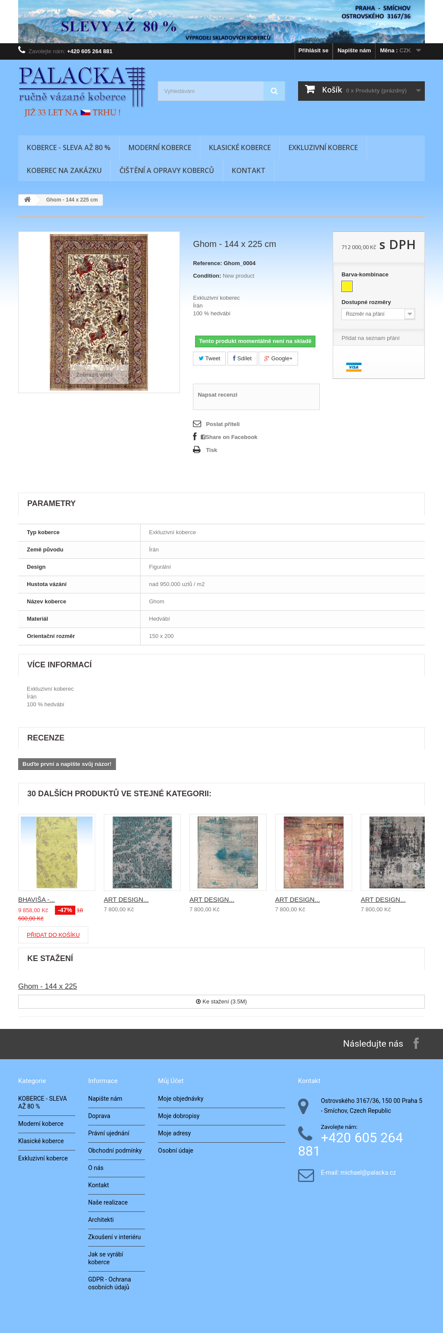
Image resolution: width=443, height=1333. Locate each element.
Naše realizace (108, 1202)
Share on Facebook (229, 437)
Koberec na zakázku (64, 170)
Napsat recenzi (218, 394)
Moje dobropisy (178, 1115)
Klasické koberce (240, 147)
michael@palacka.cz (368, 1173)
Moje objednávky (180, 1098)
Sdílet (242, 358)
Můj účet (170, 1081)
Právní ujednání (108, 1133)
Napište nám (354, 50)
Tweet (209, 358)
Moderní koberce (159, 147)
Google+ (278, 358)
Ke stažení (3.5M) (221, 1001)
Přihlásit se (313, 50)
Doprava (99, 1115)
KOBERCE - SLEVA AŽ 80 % (69, 147)
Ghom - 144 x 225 (47, 986)
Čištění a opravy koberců (166, 170)
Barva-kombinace (365, 274)
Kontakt (249, 170)
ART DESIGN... (126, 899)
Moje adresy (174, 1133)
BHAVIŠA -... (36, 899)
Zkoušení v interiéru (114, 1237)
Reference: (207, 263)
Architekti (101, 1219)
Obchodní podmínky (115, 1150)
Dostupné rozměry (366, 302)
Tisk (211, 450)
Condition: (207, 275)
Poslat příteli (223, 424)
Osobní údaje (175, 1150)
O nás (96, 1167)
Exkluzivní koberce (323, 147)
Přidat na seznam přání (370, 338)
